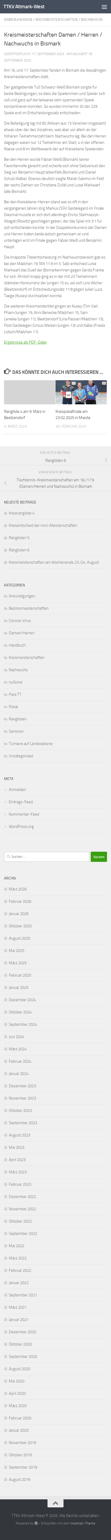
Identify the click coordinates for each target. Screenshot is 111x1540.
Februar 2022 (20, 1270)
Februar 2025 (20, 975)
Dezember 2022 (22, 1196)
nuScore (15, 682)
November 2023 (22, 1098)
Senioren (16, 731)
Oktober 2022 (20, 1221)
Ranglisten (17, 719)
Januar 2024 (19, 1073)
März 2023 (18, 1172)
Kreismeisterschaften (56, 19)
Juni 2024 (16, 1036)
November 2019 (22, 1442)
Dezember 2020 (22, 1332)
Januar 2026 (19, 913)
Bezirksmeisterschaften (29, 608)
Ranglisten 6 (19, 550)
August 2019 (19, 1479)
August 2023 (19, 1135)
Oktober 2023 (20, 1110)
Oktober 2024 (20, 1012)
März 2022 (18, 1258)
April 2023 (17, 1159)
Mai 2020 (16, 1381)
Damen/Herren (18, 19)
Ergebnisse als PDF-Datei (25, 342)
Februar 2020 (20, 1418)
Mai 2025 (16, 950)
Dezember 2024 (22, 999)
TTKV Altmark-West (24, 6)
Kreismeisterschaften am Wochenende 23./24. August (54, 562)
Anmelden (17, 789)
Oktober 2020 (20, 1344)
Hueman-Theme (83, 1523)
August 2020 (19, 1368)
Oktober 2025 (20, 926)
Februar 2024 (20, 1061)
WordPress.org (21, 826)
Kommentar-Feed (24, 814)
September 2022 (23, 1233)
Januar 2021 (19, 1319)
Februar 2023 (20, 1184)
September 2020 (23, 1356)
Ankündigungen (22, 596)
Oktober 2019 (20, 1455)
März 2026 (18, 889)
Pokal (13, 706)
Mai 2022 (16, 1245)
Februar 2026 (20, 901)
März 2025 (18, 963)
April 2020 (17, 1393)
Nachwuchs (92, 19)
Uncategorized (21, 756)
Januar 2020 (19, 1430)
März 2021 (18, 1307)
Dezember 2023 (22, 1086)
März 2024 (18, 1049)
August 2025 (19, 938)
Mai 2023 (16, 1147)
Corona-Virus (20, 620)
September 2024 (23, 1024)
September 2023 (23, 1122)
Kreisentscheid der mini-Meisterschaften (43, 525)
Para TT (15, 694)
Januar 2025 (19, 987)
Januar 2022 (19, 1282)
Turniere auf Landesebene (31, 743)
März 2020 (18, 1405)
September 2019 (23, 1467)
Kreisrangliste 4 (21, 513)
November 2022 (22, 1209)
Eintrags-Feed (21, 802)
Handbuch (17, 645)
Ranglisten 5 (19, 537)
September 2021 (23, 1295)
